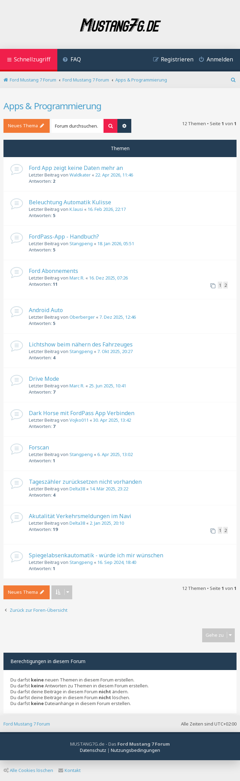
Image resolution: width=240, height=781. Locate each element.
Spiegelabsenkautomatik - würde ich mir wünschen (96, 555)
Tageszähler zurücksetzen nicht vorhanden (85, 482)
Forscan (39, 447)
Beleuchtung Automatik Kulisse (70, 202)
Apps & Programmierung (52, 106)
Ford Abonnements (53, 271)
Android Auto (46, 310)
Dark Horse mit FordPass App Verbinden (81, 413)
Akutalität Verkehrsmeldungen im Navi (80, 516)
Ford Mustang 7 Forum (26, 724)
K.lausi (76, 209)
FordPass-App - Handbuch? (64, 236)
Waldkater (80, 175)
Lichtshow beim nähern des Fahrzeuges (81, 344)
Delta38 (77, 489)
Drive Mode (44, 379)
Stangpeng (81, 243)
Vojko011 (79, 420)
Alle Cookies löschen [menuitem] (28, 770)
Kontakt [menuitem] (69, 770)
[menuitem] (71, 60)
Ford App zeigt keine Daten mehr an (76, 168)
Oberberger (82, 317)
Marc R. (76, 278)
